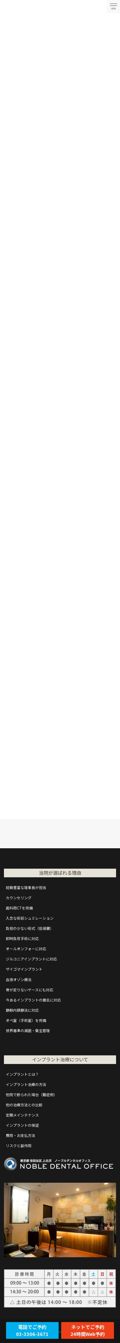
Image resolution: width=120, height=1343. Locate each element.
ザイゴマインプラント (24, 969)
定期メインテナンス (22, 1115)
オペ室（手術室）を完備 (26, 1020)
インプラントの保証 (22, 1125)
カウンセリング (19, 897)
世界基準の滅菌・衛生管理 (28, 1030)
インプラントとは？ (22, 1074)
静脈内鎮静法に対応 (22, 1010)
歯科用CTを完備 (19, 907)
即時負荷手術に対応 (22, 938)
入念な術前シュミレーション (30, 918)
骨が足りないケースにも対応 (29, 989)
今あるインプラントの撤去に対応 (33, 1000)
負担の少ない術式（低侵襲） (30, 928)
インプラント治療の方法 (26, 1084)
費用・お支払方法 (20, 1135)
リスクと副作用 (19, 1145)
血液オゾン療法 (19, 979)
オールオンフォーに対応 (26, 948)
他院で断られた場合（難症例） (31, 1094)
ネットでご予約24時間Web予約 (87, 1330)
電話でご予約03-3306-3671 (32, 1330)
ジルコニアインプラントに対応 (31, 958)
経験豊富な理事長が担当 (26, 887)
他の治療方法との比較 (24, 1104)
